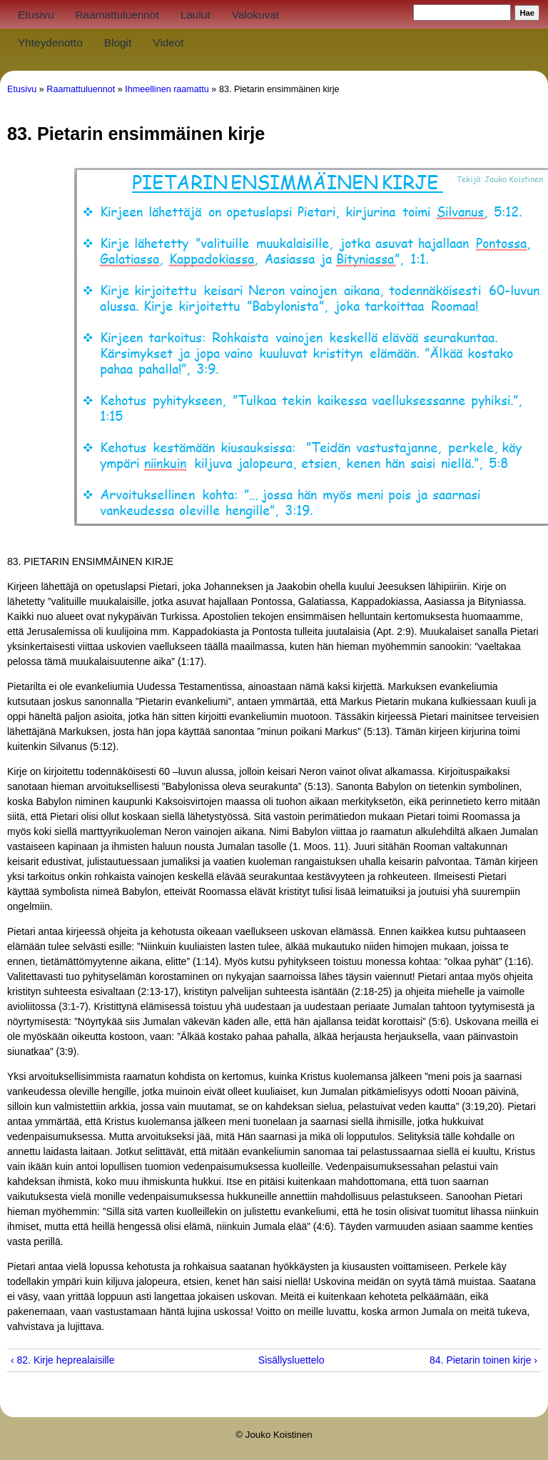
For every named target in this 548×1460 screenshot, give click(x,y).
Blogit (118, 42)
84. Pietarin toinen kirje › (483, 1360)
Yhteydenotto (50, 42)
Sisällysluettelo (269, 1360)
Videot (168, 42)
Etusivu (36, 15)
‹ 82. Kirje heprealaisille (63, 1360)
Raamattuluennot (116, 15)
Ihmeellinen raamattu (167, 89)
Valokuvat (255, 15)
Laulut (195, 15)
